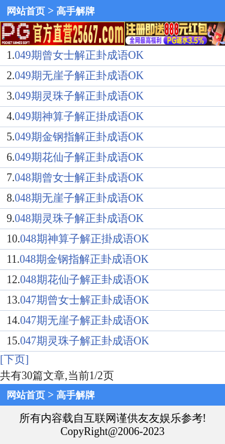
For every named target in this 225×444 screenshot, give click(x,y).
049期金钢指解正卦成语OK (79, 137)
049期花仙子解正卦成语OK (79, 157)
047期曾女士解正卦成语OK (84, 300)
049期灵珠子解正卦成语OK (79, 96)
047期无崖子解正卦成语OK (84, 320)
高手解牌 (75, 11)
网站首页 (26, 11)
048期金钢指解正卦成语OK (84, 259)
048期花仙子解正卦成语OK (84, 280)
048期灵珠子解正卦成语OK (79, 218)
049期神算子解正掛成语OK (79, 116)
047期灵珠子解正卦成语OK (84, 341)
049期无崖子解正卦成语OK (79, 76)
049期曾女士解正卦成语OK (79, 55)
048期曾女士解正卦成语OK (79, 178)
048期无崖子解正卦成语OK (79, 198)
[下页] (14, 359)
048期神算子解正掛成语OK (84, 239)
